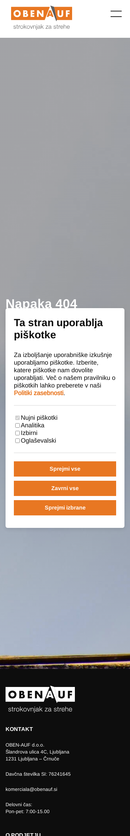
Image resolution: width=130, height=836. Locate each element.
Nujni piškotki (39, 417)
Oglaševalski (38, 440)
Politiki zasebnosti (38, 393)
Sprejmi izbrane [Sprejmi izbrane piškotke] (65, 508)
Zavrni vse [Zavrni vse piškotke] (65, 488)
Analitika (32, 425)
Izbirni (29, 432)
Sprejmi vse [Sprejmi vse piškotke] (65, 469)
